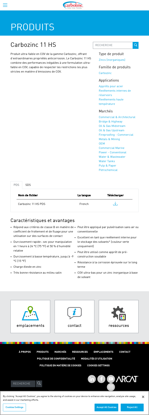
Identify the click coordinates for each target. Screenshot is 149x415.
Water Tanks (107, 161)
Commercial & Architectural (117, 117)
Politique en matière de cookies (60, 365)
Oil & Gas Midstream (112, 126)
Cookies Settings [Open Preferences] (98, 365)
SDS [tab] (28, 185)
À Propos (25, 352)
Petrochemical (108, 170)
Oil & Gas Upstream (111, 130)
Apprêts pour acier (111, 86)
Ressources (80, 352)
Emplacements (103, 352)
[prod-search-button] (136, 45)
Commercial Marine (111, 148)
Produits (43, 352)
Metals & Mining (109, 139)
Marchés (60, 352)
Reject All (132, 407)
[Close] (143, 397)
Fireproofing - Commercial (116, 134)
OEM (102, 143)
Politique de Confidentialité (56, 359)
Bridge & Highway (110, 121)
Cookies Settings (14, 407)
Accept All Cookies (106, 407)
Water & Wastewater (112, 157)
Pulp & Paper (107, 165)
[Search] (23, 383)
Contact (124, 352)
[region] (74, 403)
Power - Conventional (112, 152)
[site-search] (39, 383)
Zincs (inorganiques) (112, 60)
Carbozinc (105, 73)
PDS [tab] (16, 185)
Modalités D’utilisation (96, 359)
